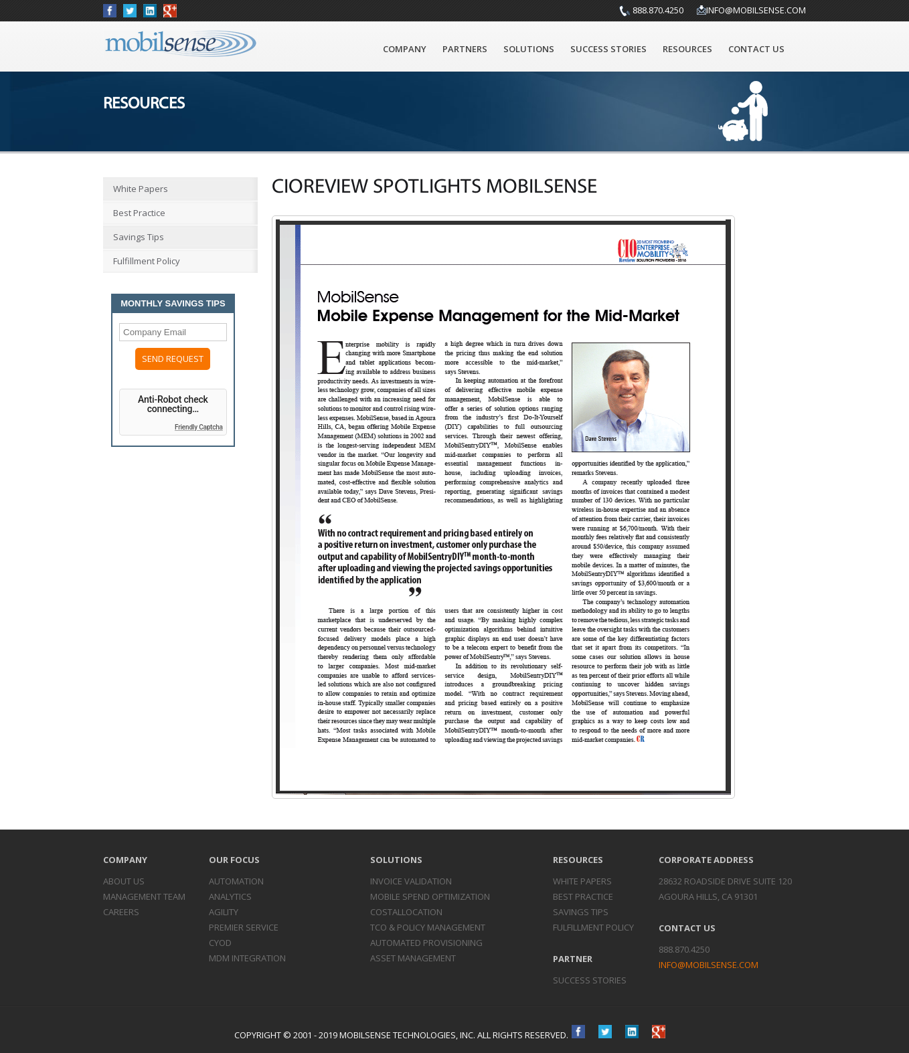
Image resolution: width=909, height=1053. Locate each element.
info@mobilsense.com (756, 10)
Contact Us (756, 49)
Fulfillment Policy (146, 261)
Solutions (528, 49)
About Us (124, 881)
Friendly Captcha (199, 427)
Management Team (144, 896)
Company (404, 49)
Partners (464, 49)
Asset (413, 958)
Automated (426, 943)
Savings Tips (138, 237)
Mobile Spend (430, 896)
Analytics (230, 896)
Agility (223, 912)
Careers (121, 912)
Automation (236, 881)
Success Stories (608, 49)
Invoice (411, 881)
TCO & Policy (427, 927)
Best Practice (139, 213)
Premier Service (243, 927)
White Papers (140, 189)
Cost (406, 912)
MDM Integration (247, 958)
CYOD (220, 943)
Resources (687, 49)
